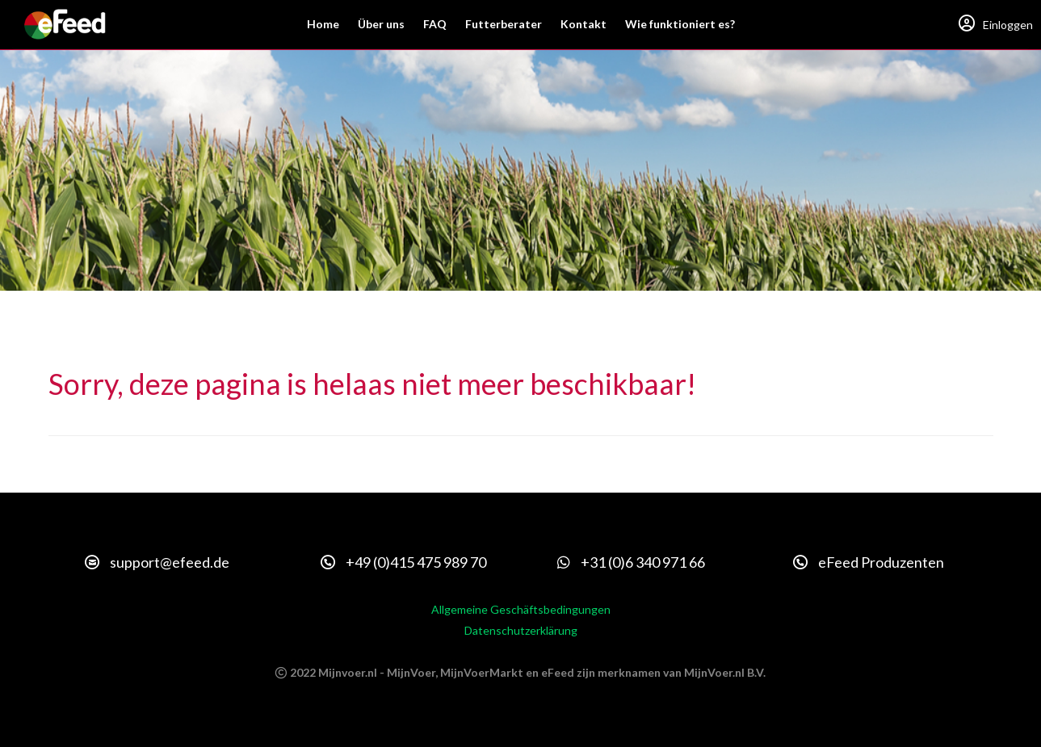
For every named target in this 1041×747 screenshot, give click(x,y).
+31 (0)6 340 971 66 (631, 562)
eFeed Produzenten (868, 562)
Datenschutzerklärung (520, 630)
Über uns (381, 24)
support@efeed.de (157, 562)
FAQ (435, 24)
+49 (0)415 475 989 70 (403, 562)
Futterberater (503, 24)
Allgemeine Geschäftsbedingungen (521, 609)
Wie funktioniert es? (680, 24)
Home (323, 24)
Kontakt (583, 24)
